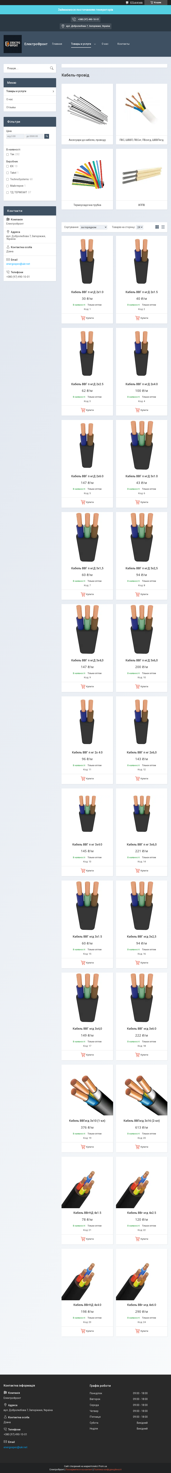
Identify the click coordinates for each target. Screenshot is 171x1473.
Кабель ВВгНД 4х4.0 (87, 1305)
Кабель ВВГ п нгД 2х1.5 (142, 292)
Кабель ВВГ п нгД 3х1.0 (142, 476)
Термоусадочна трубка (87, 205)
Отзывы (11, 107)
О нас (105, 43)
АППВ (141, 205)
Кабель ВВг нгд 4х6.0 (141, 1305)
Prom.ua (103, 1466)
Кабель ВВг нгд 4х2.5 (141, 1213)
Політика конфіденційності (108, 1469)
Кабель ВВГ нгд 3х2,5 (141, 936)
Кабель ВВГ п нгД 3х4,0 (87, 660)
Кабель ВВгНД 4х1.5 (87, 1213)
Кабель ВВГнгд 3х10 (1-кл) (87, 1120)
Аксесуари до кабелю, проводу (87, 139)
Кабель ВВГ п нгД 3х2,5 (142, 568)
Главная (57, 43)
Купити (90, 318)
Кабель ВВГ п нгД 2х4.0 (142, 384)
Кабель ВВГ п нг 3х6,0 (142, 844)
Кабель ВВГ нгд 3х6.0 (141, 1028)
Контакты (123, 43)
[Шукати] (51, 68)
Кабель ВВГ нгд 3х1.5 (87, 936)
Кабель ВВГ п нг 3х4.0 (87, 844)
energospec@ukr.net (18, 263)
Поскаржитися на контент (79, 1469)
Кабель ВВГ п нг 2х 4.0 (87, 752)
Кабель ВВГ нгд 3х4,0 (87, 1028)
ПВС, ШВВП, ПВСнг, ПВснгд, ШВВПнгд (142, 139)
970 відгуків (136, 2)
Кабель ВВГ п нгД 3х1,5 (87, 568)
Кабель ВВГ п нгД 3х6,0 (142, 660)
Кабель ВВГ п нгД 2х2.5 (87, 384)
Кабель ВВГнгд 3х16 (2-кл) (142, 1120)
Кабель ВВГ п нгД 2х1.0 (87, 292)
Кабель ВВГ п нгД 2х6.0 (87, 476)
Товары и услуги (81, 43)
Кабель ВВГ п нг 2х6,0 (142, 752)
